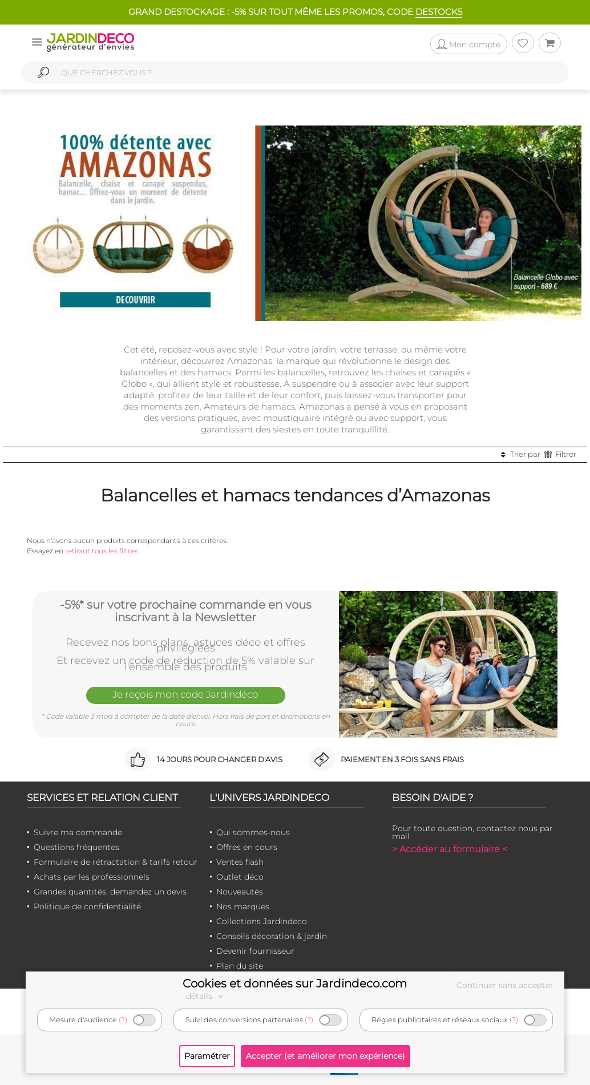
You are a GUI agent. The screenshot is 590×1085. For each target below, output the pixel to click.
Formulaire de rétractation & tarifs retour (115, 862)
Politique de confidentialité (87, 906)
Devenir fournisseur (255, 951)
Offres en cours (246, 847)
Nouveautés (239, 891)
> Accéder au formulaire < (449, 849)
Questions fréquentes (76, 847)
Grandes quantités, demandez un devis (110, 891)
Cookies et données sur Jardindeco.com (295, 983)
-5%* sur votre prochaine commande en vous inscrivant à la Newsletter (186, 610)
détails (206, 996)
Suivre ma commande (78, 832)
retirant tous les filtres (101, 550)
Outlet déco (240, 877)
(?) (123, 1019)
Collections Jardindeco (261, 921)
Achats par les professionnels (91, 877)
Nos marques (242, 906)
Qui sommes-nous (253, 832)
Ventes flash (240, 862)
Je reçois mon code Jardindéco (185, 694)
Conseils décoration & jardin (271, 936)
